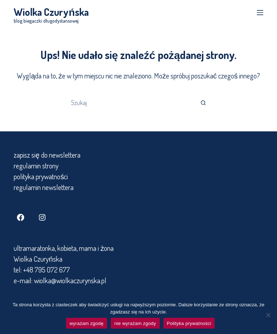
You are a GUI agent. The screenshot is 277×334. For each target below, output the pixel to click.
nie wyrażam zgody (135, 323)
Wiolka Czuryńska (51, 11)
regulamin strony (36, 165)
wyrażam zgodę (87, 323)
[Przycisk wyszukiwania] (203, 102)
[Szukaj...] (131, 102)
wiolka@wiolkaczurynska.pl (69, 280)
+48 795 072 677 (46, 269)
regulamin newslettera (44, 187)
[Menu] (260, 12)
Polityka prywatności (189, 323)
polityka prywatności (41, 176)
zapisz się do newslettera (47, 154)
